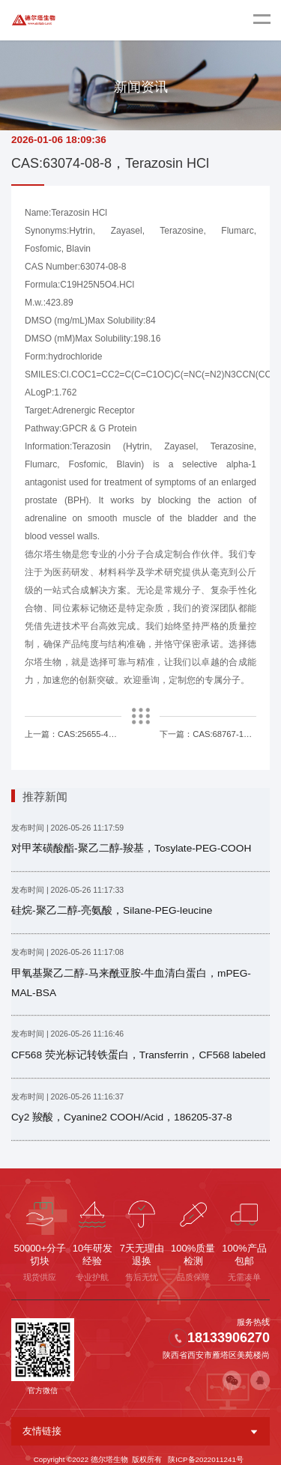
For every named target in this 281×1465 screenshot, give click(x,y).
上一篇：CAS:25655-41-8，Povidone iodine (74, 733)
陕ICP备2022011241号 (205, 1451)
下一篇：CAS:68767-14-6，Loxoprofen (208, 733)
